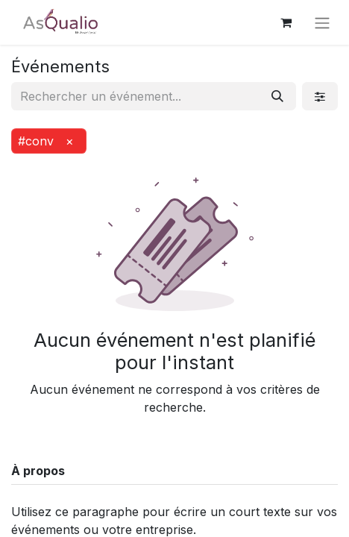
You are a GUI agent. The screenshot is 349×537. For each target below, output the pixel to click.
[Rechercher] (277, 96)
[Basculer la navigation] (322, 22)
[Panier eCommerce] (286, 22)
